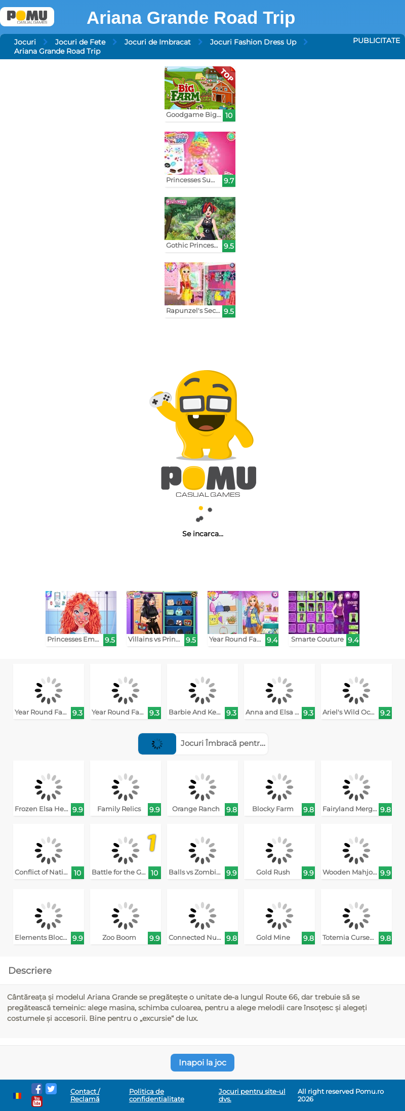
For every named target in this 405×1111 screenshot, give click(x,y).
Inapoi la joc (202, 1062)
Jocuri (25, 42)
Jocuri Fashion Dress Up (253, 42)
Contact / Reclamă (85, 1095)
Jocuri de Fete (80, 42)
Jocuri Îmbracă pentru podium (217, 743)
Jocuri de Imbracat (158, 42)
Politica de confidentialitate (156, 1095)
